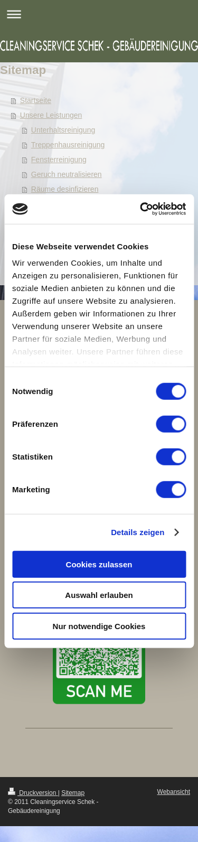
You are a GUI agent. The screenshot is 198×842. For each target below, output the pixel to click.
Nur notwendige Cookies (99, 625)
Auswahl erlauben (99, 595)
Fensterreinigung (59, 159)
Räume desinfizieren (65, 189)
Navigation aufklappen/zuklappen (99, 14)
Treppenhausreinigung (68, 145)
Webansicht (173, 792)
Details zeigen (137, 532)
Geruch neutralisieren (66, 174)
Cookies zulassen (99, 563)
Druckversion (33, 793)
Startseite (35, 100)
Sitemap (72, 793)
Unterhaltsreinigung (63, 130)
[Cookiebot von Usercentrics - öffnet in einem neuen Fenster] (141, 209)
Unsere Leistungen (51, 115)
